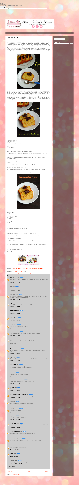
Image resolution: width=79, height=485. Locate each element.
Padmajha (12, 324)
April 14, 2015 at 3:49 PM (15, 353)
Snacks (33, 273)
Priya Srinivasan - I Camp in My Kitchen (18, 394)
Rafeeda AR (12, 317)
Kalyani (11, 416)
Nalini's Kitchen (13, 364)
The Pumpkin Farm (14, 348)
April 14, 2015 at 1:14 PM (15, 344)
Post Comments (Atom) (16, 474)
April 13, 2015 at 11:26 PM (15, 282)
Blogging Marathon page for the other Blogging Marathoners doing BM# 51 (27, 268)
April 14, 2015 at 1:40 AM (15, 299)
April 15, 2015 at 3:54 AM (15, 368)
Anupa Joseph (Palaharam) (15, 380)
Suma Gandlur (13, 294)
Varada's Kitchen (13, 331)
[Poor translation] (4, 7)
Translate (62, 40)
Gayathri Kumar (13, 423)
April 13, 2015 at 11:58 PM (15, 290)
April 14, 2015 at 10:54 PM (15, 360)
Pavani (11, 401)
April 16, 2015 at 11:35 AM (15, 397)
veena (11, 446)
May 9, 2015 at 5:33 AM (14, 449)
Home (28, 471)
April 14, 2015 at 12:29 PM (15, 335)
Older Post (47, 471)
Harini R (11, 357)
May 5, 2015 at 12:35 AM (15, 442)
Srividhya (12, 387)
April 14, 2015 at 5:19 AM (15, 306)
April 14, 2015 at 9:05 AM (15, 328)
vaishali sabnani (13, 310)
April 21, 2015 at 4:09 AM (15, 419)
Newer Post (10, 471)
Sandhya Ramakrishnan (15, 431)
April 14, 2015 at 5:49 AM (15, 313)
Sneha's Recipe (13, 408)
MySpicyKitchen (13, 277)
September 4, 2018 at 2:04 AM (16, 463)
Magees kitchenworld (14, 303)
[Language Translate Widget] (59, 39)
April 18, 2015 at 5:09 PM (15, 412)
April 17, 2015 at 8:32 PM (15, 404)
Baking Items (12, 273)
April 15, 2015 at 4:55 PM (15, 390)
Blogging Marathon (19, 273)
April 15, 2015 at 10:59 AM (15, 376)
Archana (11, 453)
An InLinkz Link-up (10, 269)
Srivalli (11, 372)
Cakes (24, 273)
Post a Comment (12, 466)
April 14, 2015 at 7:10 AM (15, 320)
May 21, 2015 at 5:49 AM (15, 456)
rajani (11, 286)
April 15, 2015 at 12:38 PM (15, 383)
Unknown (12, 339)
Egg (30, 273)
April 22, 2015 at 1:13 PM (15, 427)
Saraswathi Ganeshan (14, 438)
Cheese (27, 273)
